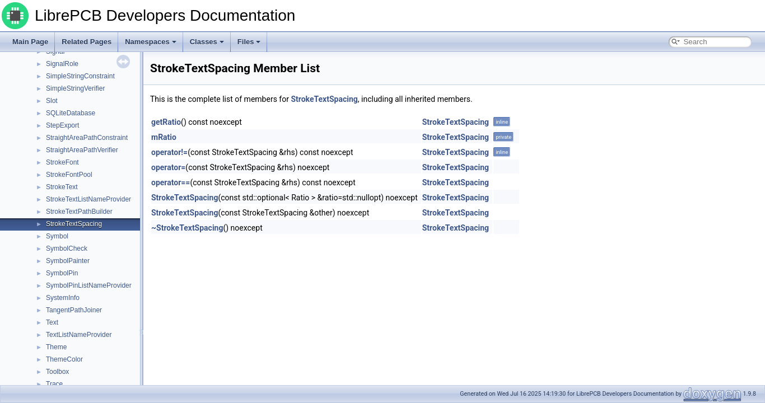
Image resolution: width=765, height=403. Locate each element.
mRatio (163, 137)
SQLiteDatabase (70, 113)
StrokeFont (62, 162)
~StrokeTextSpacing (187, 227)
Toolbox (57, 372)
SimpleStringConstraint (80, 76)
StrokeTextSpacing (74, 224)
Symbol (57, 236)
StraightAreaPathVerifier (82, 150)
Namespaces (150, 42)
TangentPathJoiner (74, 310)
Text (52, 322)
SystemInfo (63, 298)
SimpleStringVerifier (75, 88)
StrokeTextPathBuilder (79, 211)
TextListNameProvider (78, 335)
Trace (54, 384)
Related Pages (86, 42)
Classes (207, 42)
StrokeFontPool (69, 175)
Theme (56, 347)
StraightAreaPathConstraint (87, 138)
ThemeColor (64, 359)
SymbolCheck (66, 248)
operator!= (169, 152)
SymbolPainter (68, 261)
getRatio (166, 122)
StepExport (62, 125)
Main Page (30, 42)
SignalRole (62, 64)
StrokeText (62, 187)
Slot (52, 101)
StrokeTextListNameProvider (88, 199)
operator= (168, 167)
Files (249, 42)
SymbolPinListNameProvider (89, 285)
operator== (170, 182)
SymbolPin (62, 273)
